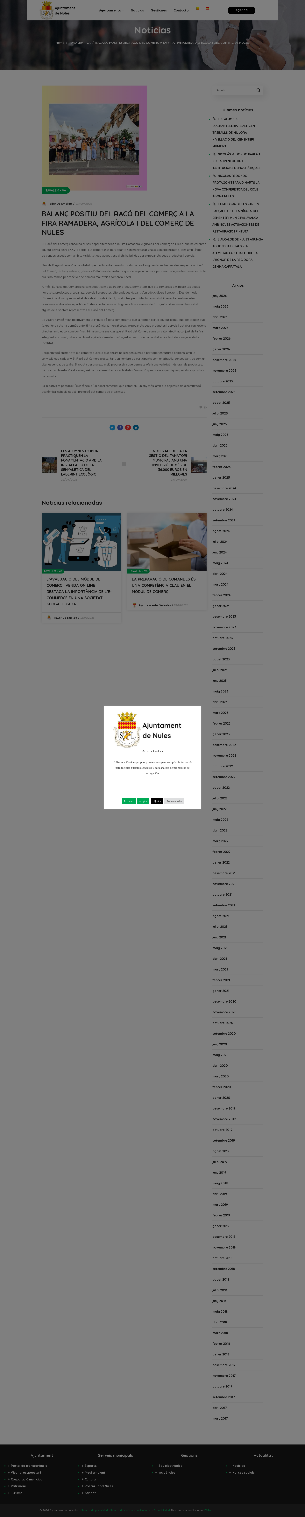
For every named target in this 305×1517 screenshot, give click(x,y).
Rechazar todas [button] (174, 801)
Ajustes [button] (157, 801)
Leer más (128, 801)
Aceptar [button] (143, 801)
